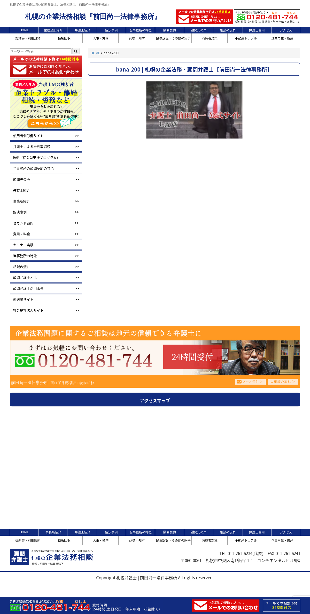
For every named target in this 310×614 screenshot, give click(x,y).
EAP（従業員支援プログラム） (46, 157)
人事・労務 (100, 38)
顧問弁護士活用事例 (46, 288)
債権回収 (64, 38)
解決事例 (111, 30)
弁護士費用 (257, 30)
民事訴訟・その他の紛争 (173, 38)
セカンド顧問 (46, 222)
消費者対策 (209, 38)
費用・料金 (46, 233)
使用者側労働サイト (46, 135)
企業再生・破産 (282, 38)
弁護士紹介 (82, 30)
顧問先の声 (199, 30)
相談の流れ (228, 30)
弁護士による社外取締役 (46, 146)
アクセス (286, 30)
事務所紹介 (46, 201)
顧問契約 (169, 30)
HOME (24, 30)
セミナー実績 (46, 244)
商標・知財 (137, 38)
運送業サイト (46, 299)
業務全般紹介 (53, 30)
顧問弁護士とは (46, 277)
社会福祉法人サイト (46, 310)
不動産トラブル (246, 38)
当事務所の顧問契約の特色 (46, 168)
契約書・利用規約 (27, 38)
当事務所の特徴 (141, 30)
